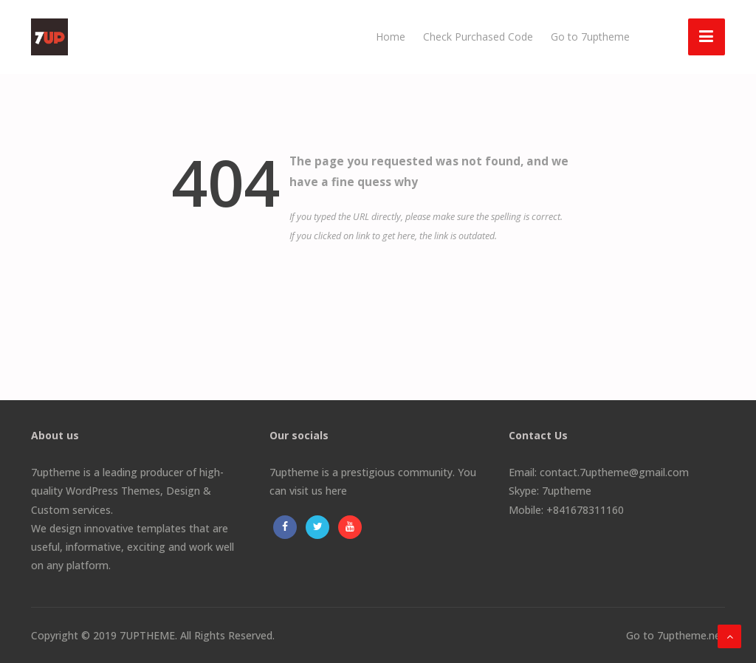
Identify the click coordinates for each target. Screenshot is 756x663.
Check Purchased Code (478, 37)
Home (390, 37)
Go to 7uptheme (590, 37)
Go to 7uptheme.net (675, 635)
